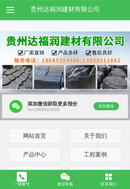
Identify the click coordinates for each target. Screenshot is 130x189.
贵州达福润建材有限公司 (65, 9)
